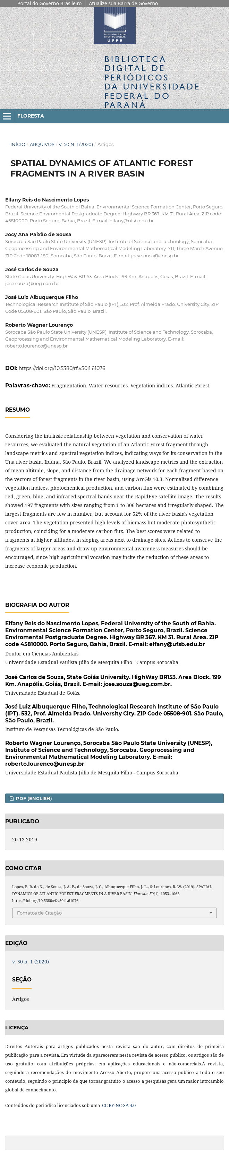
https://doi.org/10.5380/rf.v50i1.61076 (62, 368)
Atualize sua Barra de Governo (123, 3)
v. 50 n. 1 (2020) (76, 144)
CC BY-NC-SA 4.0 (118, 1105)
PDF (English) (33, 798)
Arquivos (42, 144)
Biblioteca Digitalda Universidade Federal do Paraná (152, 81)
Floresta (30, 116)
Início (17, 144)
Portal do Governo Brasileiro (49, 3)
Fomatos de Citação (39, 913)
